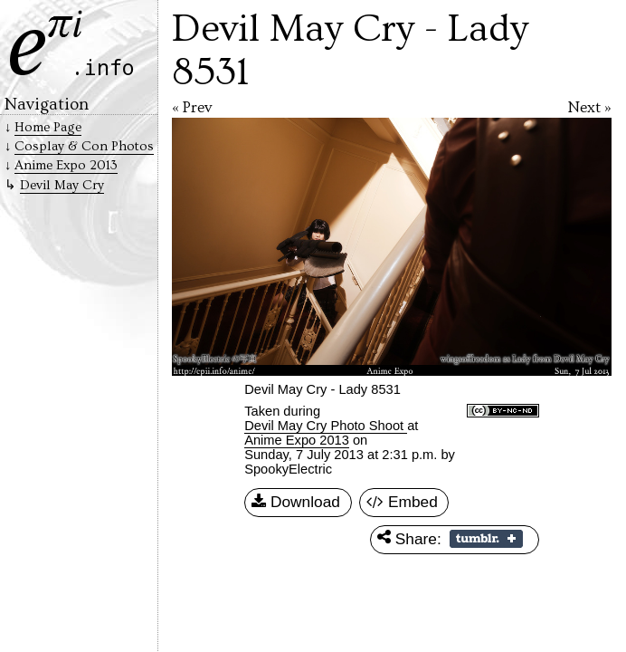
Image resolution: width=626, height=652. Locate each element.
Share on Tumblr (486, 539)
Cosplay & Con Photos (84, 146)
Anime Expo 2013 (296, 440)
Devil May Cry (62, 185)
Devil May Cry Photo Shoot (325, 425)
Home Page (47, 127)
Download (295, 503)
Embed (402, 503)
